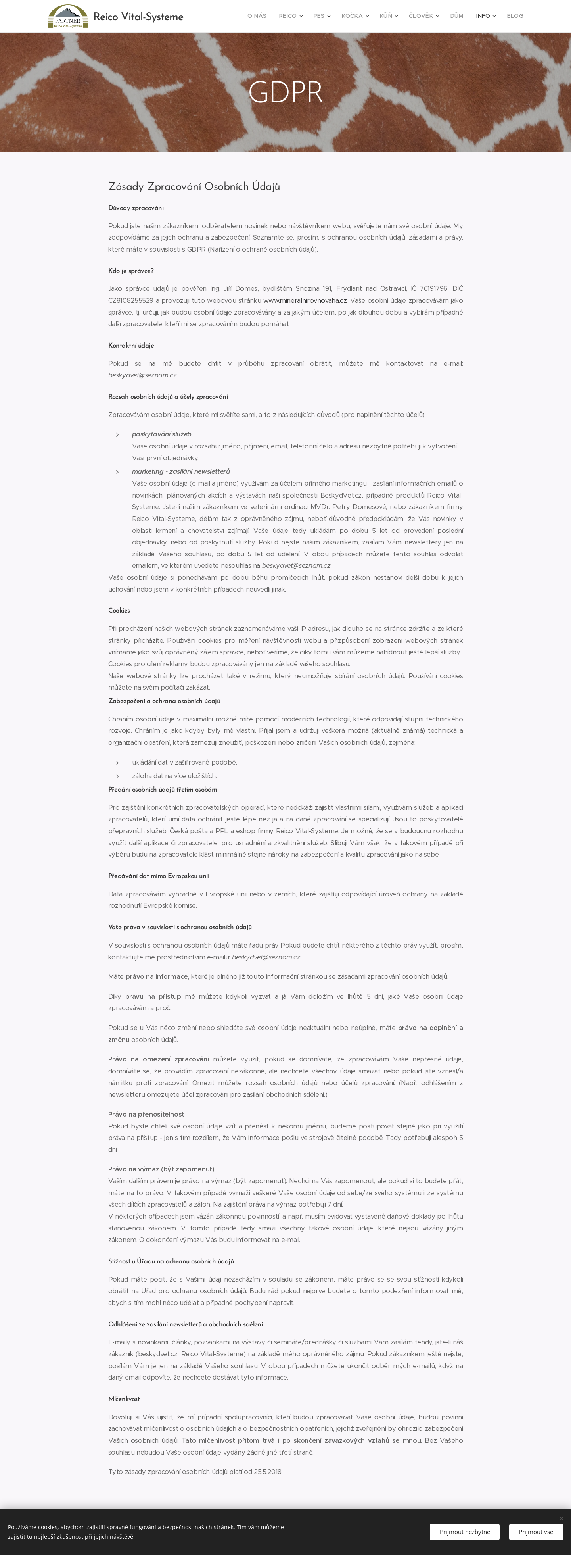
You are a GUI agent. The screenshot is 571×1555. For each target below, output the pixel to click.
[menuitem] (273, 16)
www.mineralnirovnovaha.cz (305, 300)
